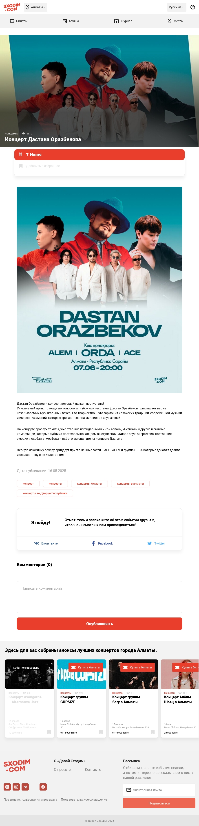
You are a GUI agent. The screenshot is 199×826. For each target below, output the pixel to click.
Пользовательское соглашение (84, 799)
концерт (28, 483)
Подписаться (159, 803)
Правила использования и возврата (30, 799)
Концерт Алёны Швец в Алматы (178, 699)
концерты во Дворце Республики (45, 493)
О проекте (62, 769)
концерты (55, 483)
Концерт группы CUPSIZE (74, 699)
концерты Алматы (89, 483)
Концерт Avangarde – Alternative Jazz (25, 699)
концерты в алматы (130, 483)
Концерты (11, 133)
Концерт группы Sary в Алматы (126, 699)
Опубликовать (99, 623)
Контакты (93, 769)
